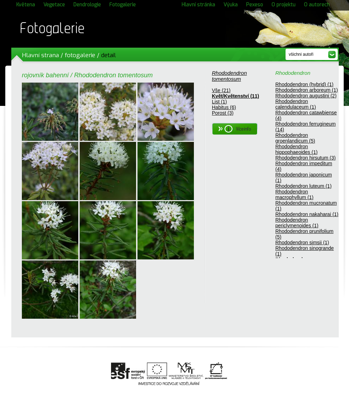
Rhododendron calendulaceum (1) (295, 104)
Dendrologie (87, 4)
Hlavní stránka (198, 4)
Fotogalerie (122, 4)
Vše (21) (221, 90)
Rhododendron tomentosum (229, 76)
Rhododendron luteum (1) (303, 186)
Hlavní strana (40, 55)
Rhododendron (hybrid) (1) (304, 84)
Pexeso (254, 4)
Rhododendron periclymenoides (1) (296, 222)
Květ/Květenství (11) (235, 96)
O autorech (317, 4)
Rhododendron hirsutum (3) (305, 158)
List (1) (219, 101)
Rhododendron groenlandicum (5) (295, 138)
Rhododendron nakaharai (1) (306, 214)
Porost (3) (222, 113)
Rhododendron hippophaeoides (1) (296, 149)
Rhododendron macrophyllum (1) (294, 194)
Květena (25, 4)
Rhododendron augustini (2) (306, 95)
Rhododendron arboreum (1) (306, 90)
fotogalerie (80, 55)
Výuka (231, 4)
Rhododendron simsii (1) (302, 242)
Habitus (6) (224, 107)
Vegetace (54, 4)
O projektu (283, 4)
